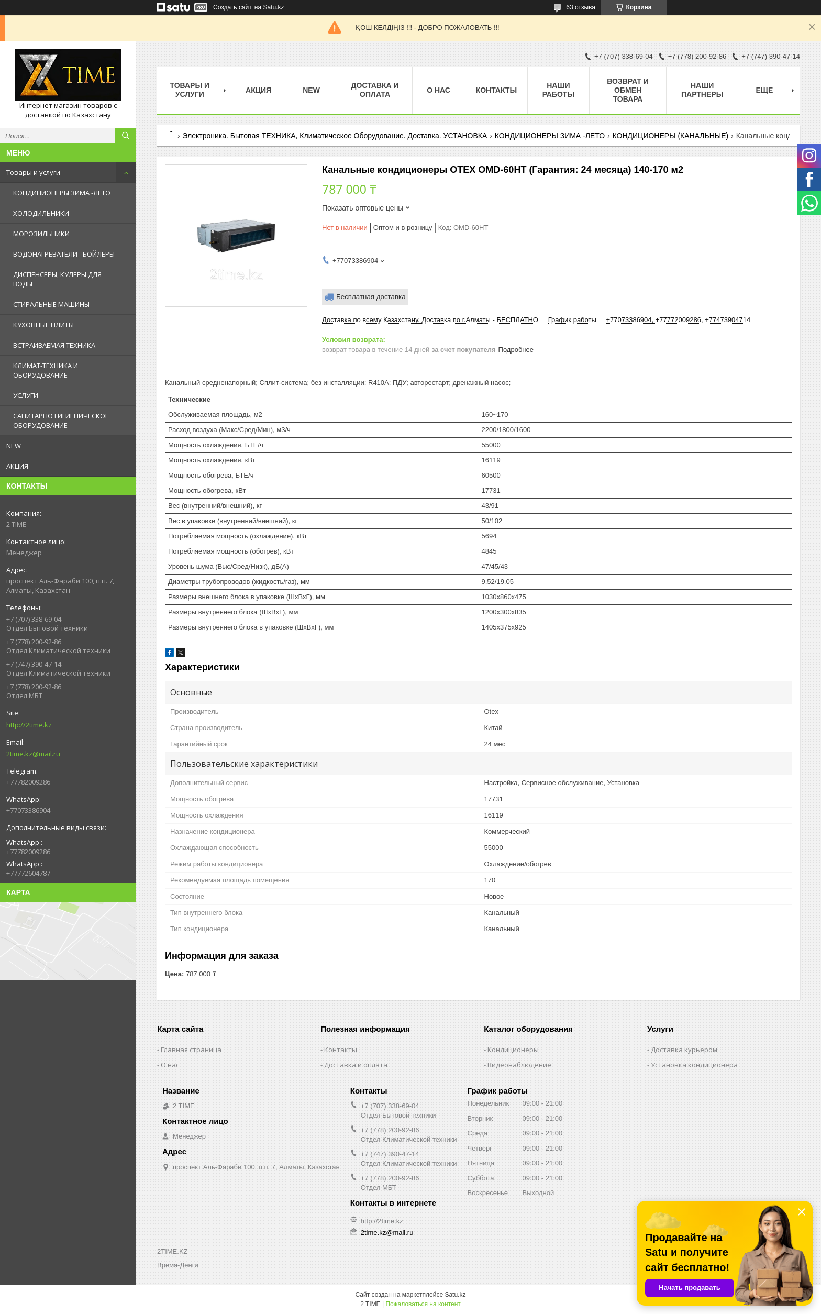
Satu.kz (455, 1294)
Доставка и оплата (375, 89)
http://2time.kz (29, 725)
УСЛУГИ (25, 395)
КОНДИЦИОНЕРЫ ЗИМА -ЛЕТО (61, 192)
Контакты (496, 90)
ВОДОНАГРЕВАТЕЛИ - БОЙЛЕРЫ (64, 254)
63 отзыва (580, 7)
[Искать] (125, 135)
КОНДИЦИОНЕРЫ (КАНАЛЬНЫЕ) (671, 135)
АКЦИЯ (17, 466)
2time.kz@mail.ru (33, 753)
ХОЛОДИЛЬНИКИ (41, 213)
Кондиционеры (513, 1049)
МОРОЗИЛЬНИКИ (41, 233)
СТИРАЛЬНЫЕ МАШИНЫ (51, 304)
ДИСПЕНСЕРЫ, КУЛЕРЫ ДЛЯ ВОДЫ (57, 279)
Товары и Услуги (189, 89)
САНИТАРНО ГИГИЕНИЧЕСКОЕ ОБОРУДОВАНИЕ (61, 420)
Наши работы (558, 89)
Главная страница (191, 1049)
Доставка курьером (684, 1049)
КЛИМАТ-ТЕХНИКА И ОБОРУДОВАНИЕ (45, 370)
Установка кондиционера (694, 1064)
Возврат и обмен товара (628, 90)
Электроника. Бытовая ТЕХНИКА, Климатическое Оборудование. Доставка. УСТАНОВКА (334, 135)
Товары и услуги (33, 172)
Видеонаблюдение (519, 1064)
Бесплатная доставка (371, 297)
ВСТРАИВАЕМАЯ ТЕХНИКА (54, 345)
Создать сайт (232, 7)
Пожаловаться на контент (422, 1304)
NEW (13, 445)
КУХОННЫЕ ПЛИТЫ (43, 324)
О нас (438, 90)
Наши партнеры (702, 89)
